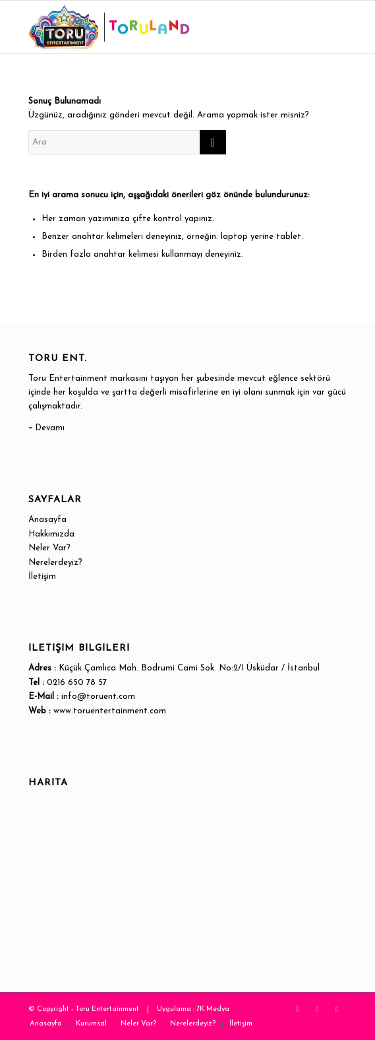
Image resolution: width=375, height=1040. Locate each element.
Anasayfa (47, 519)
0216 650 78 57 (77, 682)
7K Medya (212, 1009)
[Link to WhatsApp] (337, 1009)
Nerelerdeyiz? (55, 562)
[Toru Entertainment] (155, 27)
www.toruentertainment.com (109, 711)
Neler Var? (49, 548)
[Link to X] (297, 1009)
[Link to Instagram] (317, 1009)
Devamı (50, 428)
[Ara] (127, 142)
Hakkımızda (51, 534)
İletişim (42, 576)
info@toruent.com (98, 696)
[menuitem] (46, 1024)
